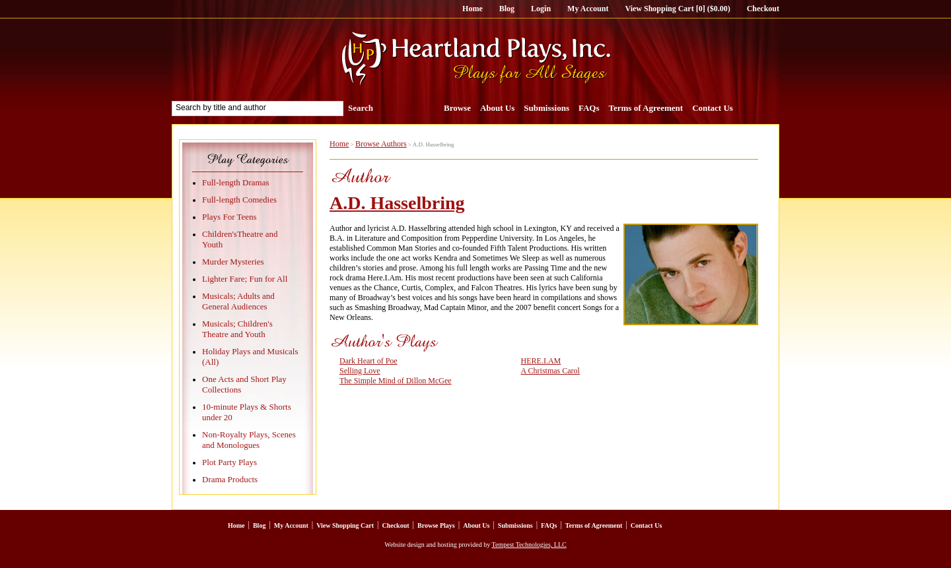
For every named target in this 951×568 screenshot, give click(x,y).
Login (541, 8)
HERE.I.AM (541, 360)
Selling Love (359, 370)
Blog (506, 8)
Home (472, 8)
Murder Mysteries (233, 262)
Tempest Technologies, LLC (529, 544)
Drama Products (230, 479)
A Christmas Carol (550, 370)
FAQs (589, 108)
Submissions (546, 108)
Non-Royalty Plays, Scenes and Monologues (249, 439)
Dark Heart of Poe (368, 360)
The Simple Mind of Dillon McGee (395, 380)
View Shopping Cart (345, 525)
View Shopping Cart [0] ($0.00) (677, 8)
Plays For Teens (229, 217)
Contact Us (712, 108)
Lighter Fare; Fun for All (244, 279)
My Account (587, 8)
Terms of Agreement (646, 108)
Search (360, 108)
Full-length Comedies (239, 200)
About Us (497, 108)
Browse (457, 108)
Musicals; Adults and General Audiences (238, 301)
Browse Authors (381, 143)
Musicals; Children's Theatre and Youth (237, 329)
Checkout (763, 8)
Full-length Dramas (235, 182)
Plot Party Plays (229, 462)
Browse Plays (436, 525)
